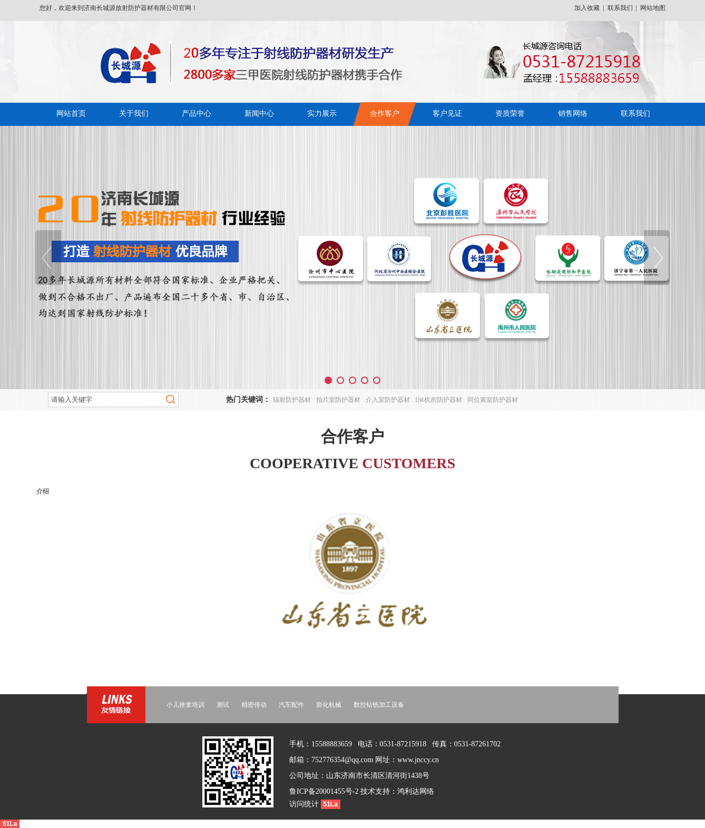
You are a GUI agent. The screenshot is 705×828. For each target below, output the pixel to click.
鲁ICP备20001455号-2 (323, 791)
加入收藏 (587, 8)
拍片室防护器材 (338, 399)
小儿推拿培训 (185, 704)
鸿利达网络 (415, 791)
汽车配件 (291, 704)
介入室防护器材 (388, 399)
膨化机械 (328, 704)
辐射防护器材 (292, 399)
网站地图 (652, 8)
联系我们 (620, 8)
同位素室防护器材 (492, 399)
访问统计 (305, 804)
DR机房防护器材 (438, 399)
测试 (223, 704)
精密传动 (254, 704)
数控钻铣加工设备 (379, 704)
